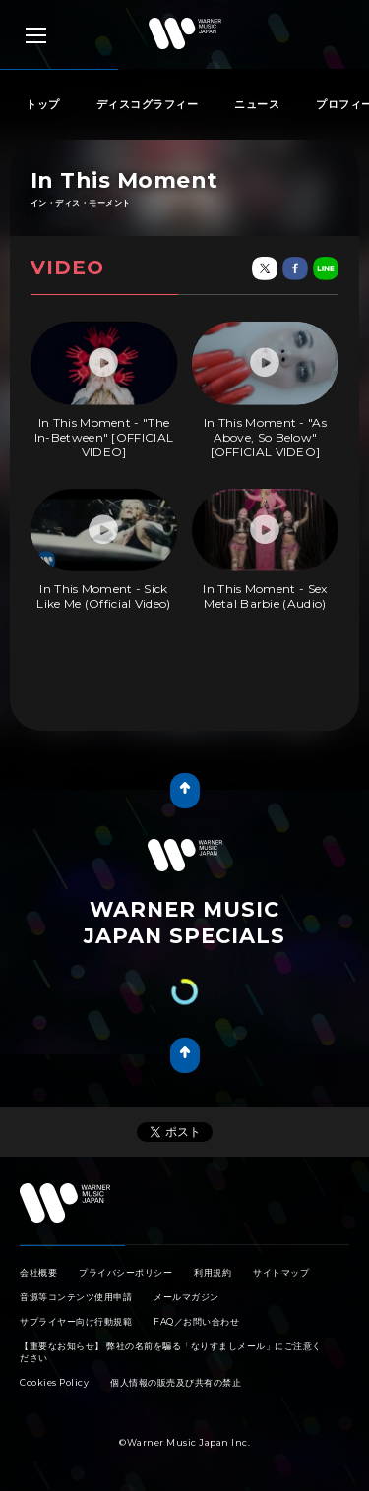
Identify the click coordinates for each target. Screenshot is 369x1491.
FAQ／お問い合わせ (196, 1321)
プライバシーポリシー (125, 1272)
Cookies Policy (54, 1382)
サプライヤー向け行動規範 (76, 1321)
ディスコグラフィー (147, 104)
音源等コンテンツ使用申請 (76, 1296)
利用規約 (212, 1272)
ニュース (256, 104)
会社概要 (38, 1272)
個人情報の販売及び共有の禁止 (175, 1382)
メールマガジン (186, 1296)
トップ (43, 104)
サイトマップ (281, 1272)
